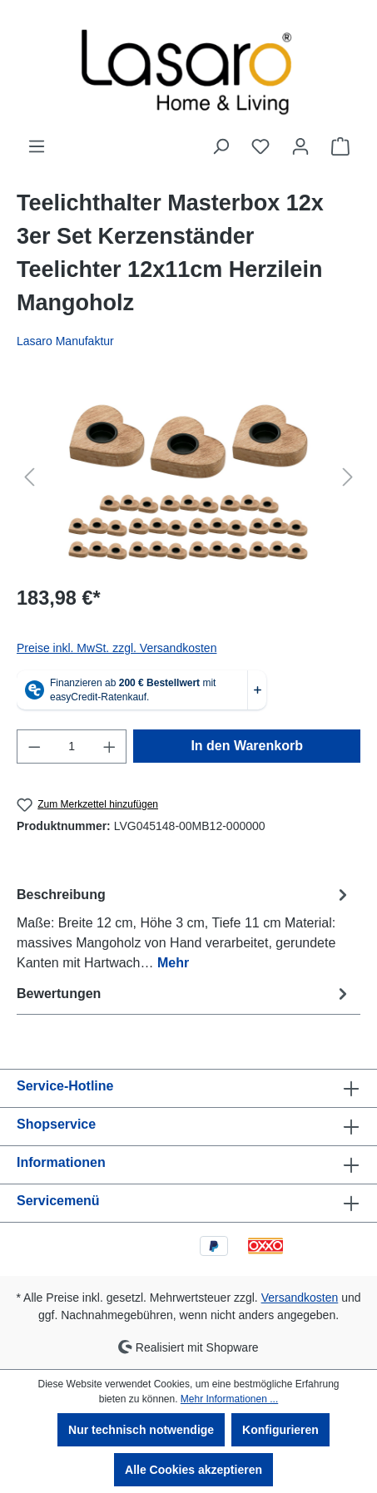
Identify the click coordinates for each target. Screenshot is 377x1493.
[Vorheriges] (29, 477)
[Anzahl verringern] (34, 746)
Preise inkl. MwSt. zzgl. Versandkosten (116, 648)
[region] (188, 477)
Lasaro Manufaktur (65, 341)
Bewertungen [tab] (184, 993)
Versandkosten (300, 1297)
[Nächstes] (347, 477)
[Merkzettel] (260, 146)
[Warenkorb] (340, 146)
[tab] (184, 927)
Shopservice (56, 1124)
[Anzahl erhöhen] (109, 746)
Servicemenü (58, 1201)
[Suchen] (221, 146)
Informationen (61, 1162)
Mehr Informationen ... (229, 1399)
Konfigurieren (280, 1429)
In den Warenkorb (247, 746)
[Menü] (37, 146)
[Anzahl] (72, 746)
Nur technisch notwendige (141, 1429)
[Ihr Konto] (300, 146)
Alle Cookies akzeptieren (193, 1469)
